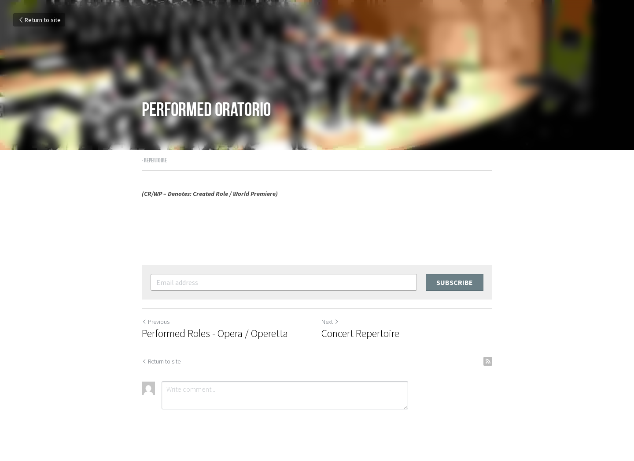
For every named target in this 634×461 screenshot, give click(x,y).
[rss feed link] (487, 361)
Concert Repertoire (360, 333)
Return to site (39, 20)
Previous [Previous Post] (156, 322)
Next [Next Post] (330, 322)
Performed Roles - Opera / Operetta (215, 333)
